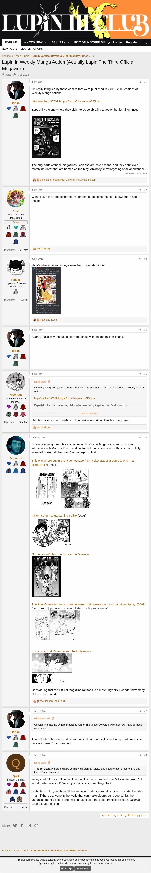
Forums (11, 42)
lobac (8, 74)
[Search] (145, 42)
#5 (145, 374)
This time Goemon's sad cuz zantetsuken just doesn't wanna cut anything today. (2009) (88, 604)
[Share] (140, 82)
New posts (9, 48)
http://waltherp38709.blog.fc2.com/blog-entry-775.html (67, 101)
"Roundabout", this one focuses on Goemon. (61, 554)
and (48, 319)
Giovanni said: (42, 718)
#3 (145, 258)
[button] (45, 42)
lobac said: (40, 381)
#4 (145, 330)
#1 (145, 82)
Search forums (31, 48)
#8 (145, 755)
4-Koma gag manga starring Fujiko (54, 515)
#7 (145, 711)
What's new (33, 42)
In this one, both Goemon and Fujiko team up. (61, 651)
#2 (145, 190)
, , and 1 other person (68, 179)
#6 (145, 437)
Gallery (58, 42)
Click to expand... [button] (89, 413)
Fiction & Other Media (92, 42)
